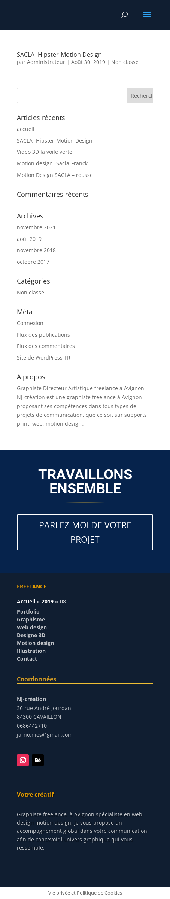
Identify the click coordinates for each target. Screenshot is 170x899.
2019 (48, 601)
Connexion (30, 323)
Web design (32, 627)
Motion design (35, 642)
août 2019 (29, 238)
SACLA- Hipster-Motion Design (59, 55)
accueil (25, 128)
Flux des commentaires (46, 345)
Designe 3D (31, 635)
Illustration (31, 650)
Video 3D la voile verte (44, 151)
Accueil (26, 601)
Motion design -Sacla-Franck (52, 163)
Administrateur (46, 61)
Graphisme (31, 619)
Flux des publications (43, 334)
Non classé (125, 61)
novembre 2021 (36, 227)
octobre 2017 (33, 261)
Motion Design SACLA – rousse (55, 174)
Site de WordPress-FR (43, 357)
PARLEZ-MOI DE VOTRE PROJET (85, 532)
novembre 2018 (36, 250)
